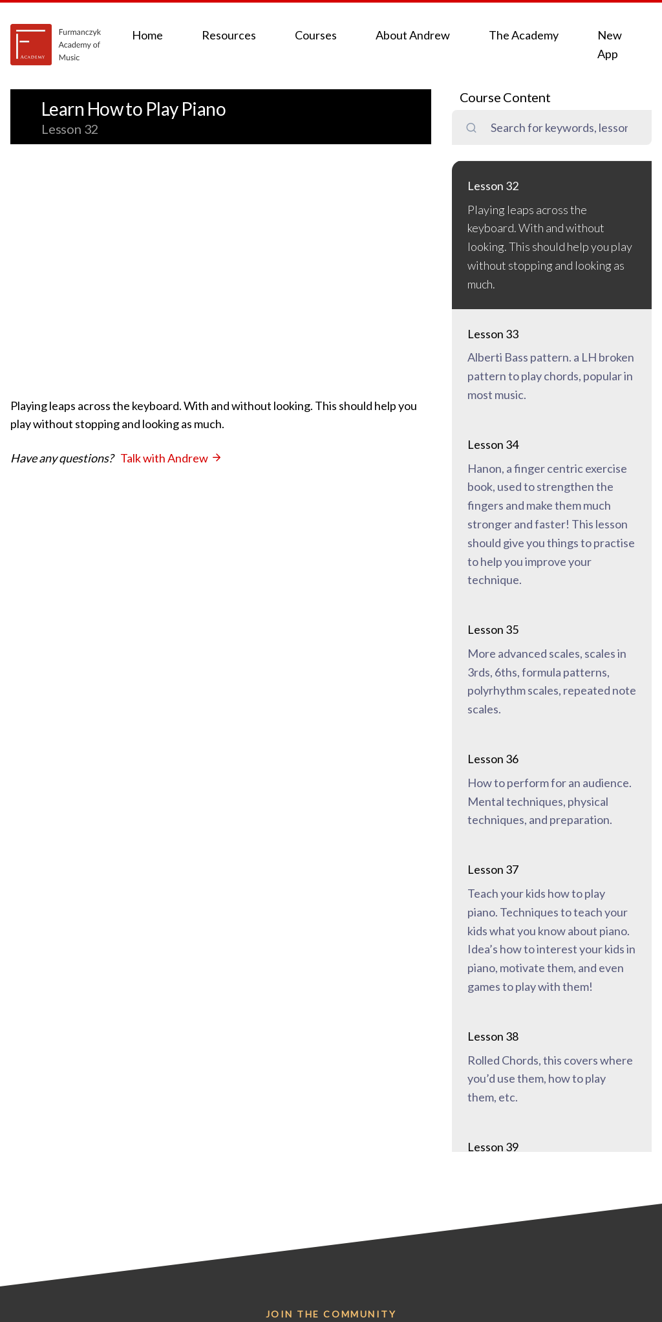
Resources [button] (229, 35)
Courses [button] (316, 35)
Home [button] (147, 35)
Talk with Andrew (171, 458)
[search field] (564, 128)
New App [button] (609, 44)
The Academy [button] (524, 35)
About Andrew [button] (413, 35)
